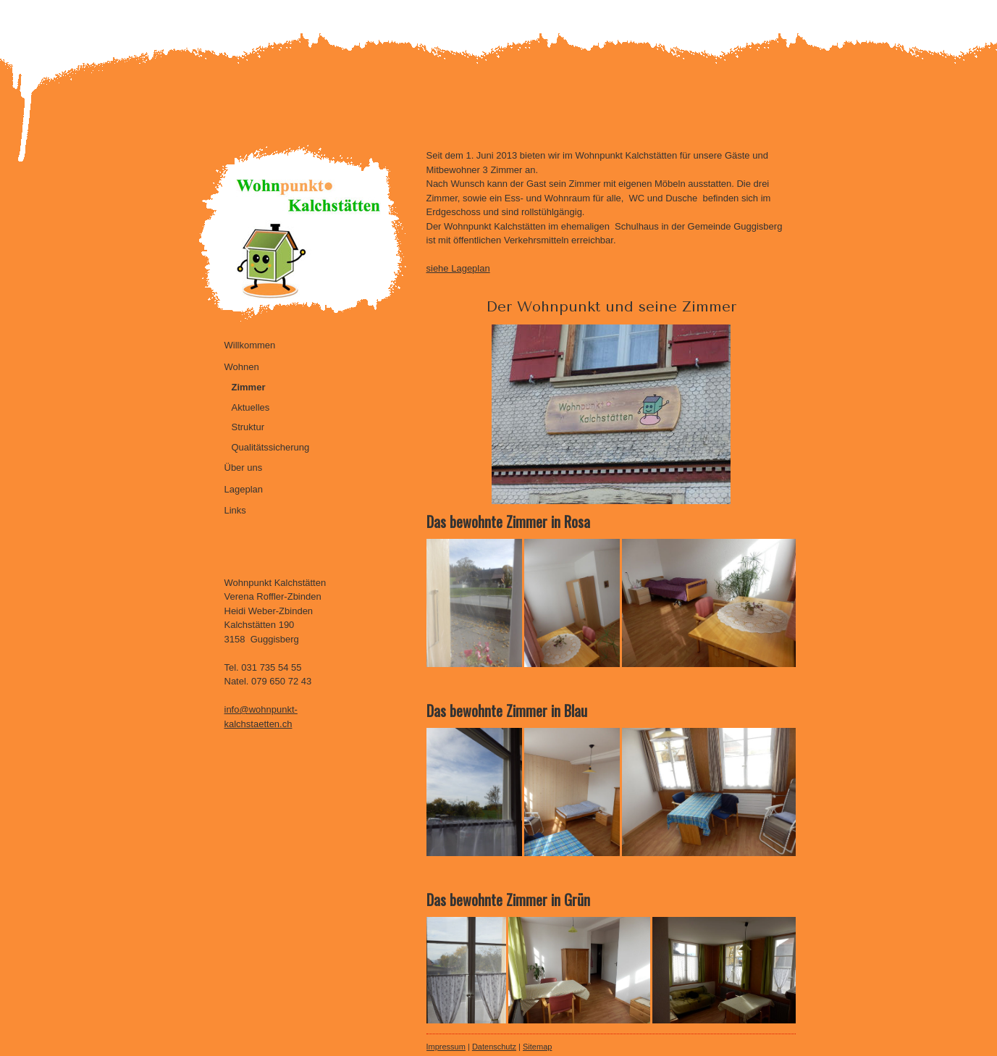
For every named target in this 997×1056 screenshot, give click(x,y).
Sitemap (537, 1046)
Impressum (446, 1046)
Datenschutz (494, 1046)
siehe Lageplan (458, 268)
